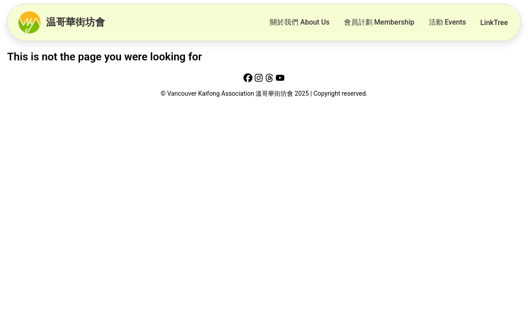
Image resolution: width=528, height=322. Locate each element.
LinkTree (494, 22)
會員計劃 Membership (379, 22)
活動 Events (447, 22)
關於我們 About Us (300, 22)
